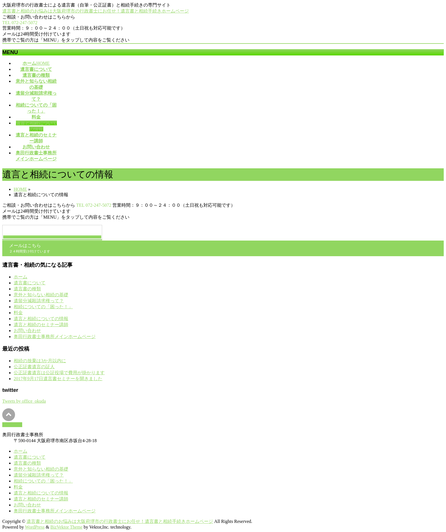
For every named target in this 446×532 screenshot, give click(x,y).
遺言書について (30, 282)
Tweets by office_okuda (24, 401)
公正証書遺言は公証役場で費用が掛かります (59, 372)
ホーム (20, 276)
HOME (20, 189)
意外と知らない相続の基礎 (41, 294)
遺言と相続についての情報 (41, 318)
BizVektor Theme (66, 527)
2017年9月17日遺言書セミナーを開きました (58, 378)
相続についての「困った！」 (43, 306)
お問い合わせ (27, 330)
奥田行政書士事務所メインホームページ (55, 336)
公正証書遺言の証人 (34, 366)
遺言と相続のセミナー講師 (41, 324)
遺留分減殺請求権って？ (39, 300)
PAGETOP (12, 424)
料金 (18, 312)
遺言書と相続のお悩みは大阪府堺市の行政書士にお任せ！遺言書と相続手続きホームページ (95, 11)
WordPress (35, 527)
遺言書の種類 (27, 288)
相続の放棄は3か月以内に (40, 360)
